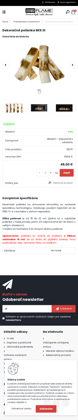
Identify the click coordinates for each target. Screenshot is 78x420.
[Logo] (39, 12)
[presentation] (5, 65)
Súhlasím (46, 409)
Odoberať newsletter (23, 299)
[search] (67, 12)
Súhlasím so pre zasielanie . (38, 318)
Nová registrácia (68, 2)
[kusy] (45, 173)
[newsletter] (63, 308)
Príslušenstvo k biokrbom (27, 21)
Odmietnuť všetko (21, 408)
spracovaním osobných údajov (37, 316)
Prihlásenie (50, 2)
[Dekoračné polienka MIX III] (39, 65)
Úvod (5, 21)
